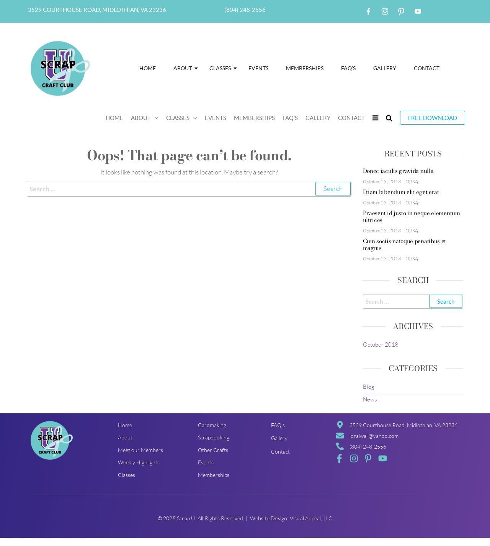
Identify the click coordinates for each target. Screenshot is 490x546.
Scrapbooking (213, 437)
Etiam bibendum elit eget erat (401, 191)
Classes (222, 68)
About (184, 68)
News (370, 399)
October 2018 (381, 344)
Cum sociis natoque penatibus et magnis (404, 244)
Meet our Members (140, 450)
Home (147, 68)
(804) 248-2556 (245, 9)
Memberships (304, 68)
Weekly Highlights (139, 462)
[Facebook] (368, 11)
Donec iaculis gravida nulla (398, 170)
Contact (426, 68)
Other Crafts (213, 450)
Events (258, 68)
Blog (368, 386)
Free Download (432, 117)
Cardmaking (212, 425)
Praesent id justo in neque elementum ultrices (411, 216)
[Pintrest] (401, 11)
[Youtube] (417, 11)
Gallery (384, 68)
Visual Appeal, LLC (311, 518)
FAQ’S (348, 68)
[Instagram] (384, 11)
